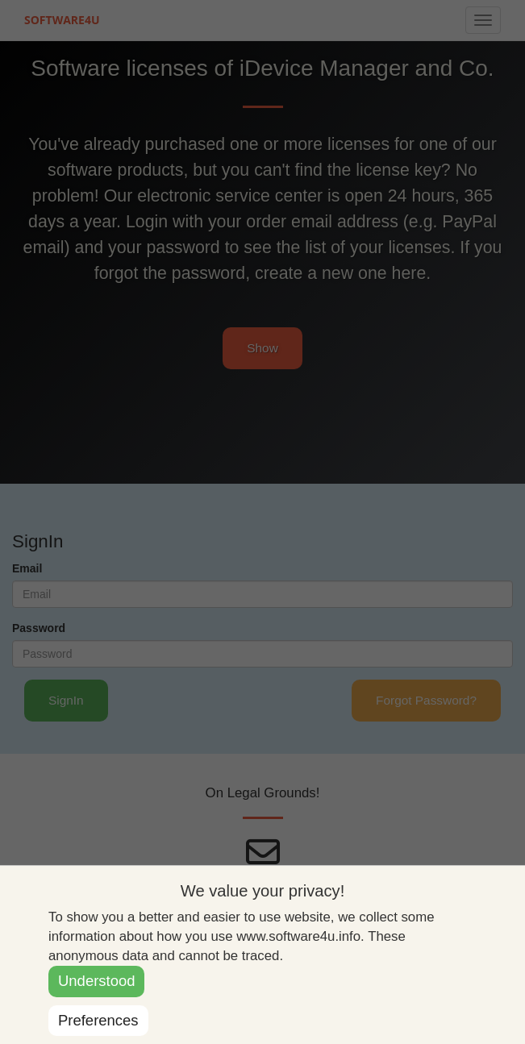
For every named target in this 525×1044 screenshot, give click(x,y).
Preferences (98, 1020)
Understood (96, 980)
